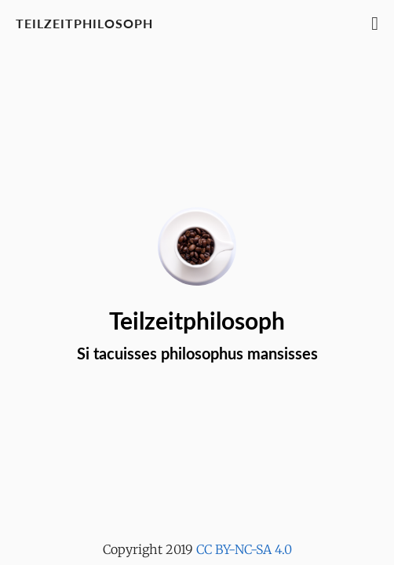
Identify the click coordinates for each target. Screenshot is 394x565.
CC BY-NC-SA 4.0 (244, 549)
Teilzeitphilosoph (84, 23)
